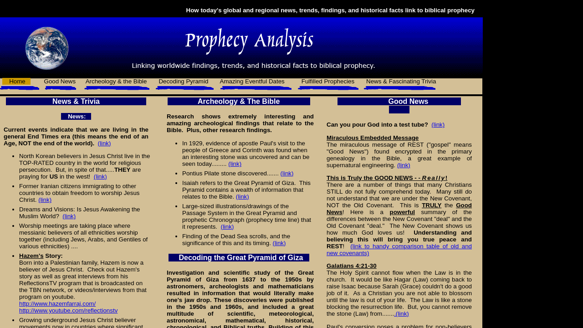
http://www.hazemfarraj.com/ (57, 303)
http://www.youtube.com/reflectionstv (68, 310)
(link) (104, 143)
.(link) (401, 313)
